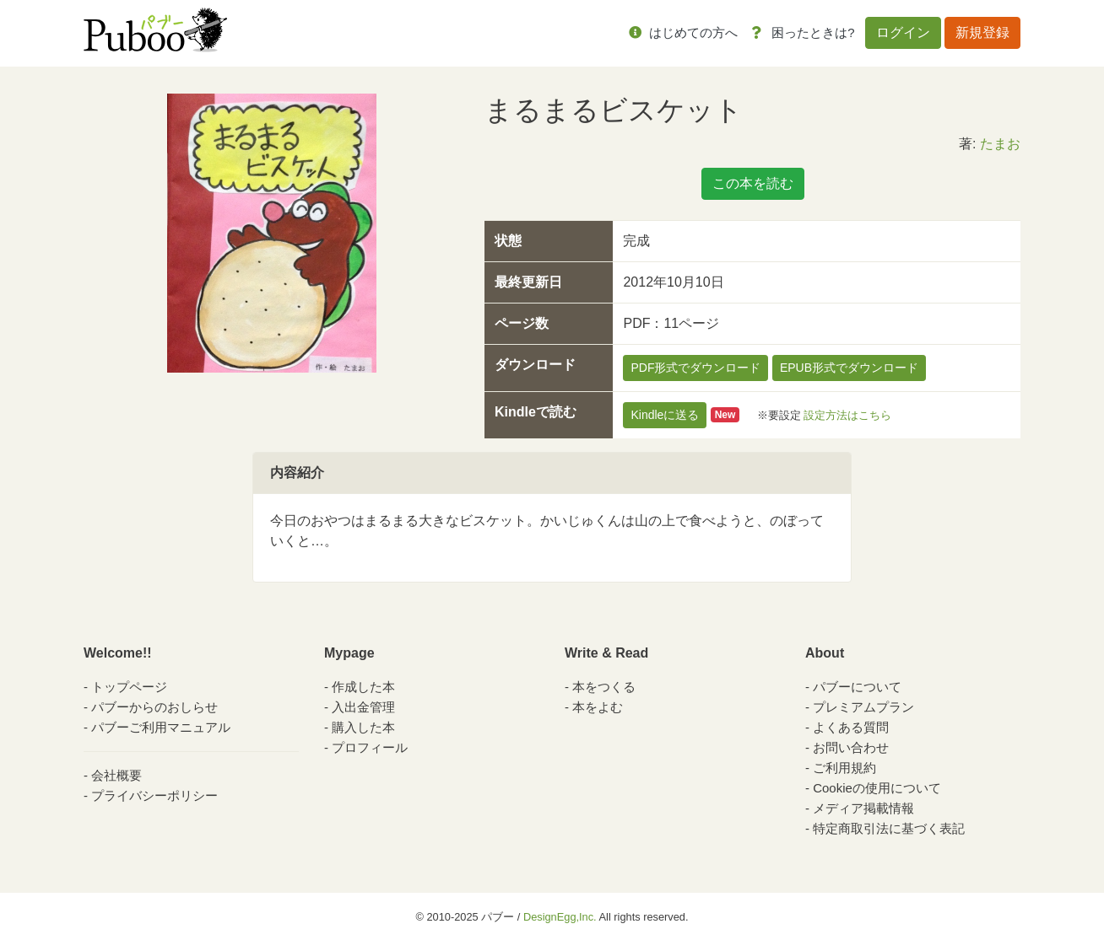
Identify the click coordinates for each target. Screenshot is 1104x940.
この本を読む (752, 183)
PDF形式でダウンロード (695, 367)
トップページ (129, 686)
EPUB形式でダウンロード (849, 367)
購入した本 (363, 727)
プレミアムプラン (863, 707)
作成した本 (363, 686)
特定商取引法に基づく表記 (889, 828)
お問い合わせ (851, 747)
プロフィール (370, 747)
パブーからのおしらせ (154, 707)
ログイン (903, 32)
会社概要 (116, 775)
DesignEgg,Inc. (560, 916)
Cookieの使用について (877, 788)
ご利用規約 (844, 767)
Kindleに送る (664, 415)
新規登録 (982, 32)
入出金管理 (363, 707)
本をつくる (604, 686)
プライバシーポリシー (154, 795)
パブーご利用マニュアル (160, 727)
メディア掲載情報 (863, 808)
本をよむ (597, 707)
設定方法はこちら (847, 414)
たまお (1000, 144)
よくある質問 (851, 727)
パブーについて (857, 686)
